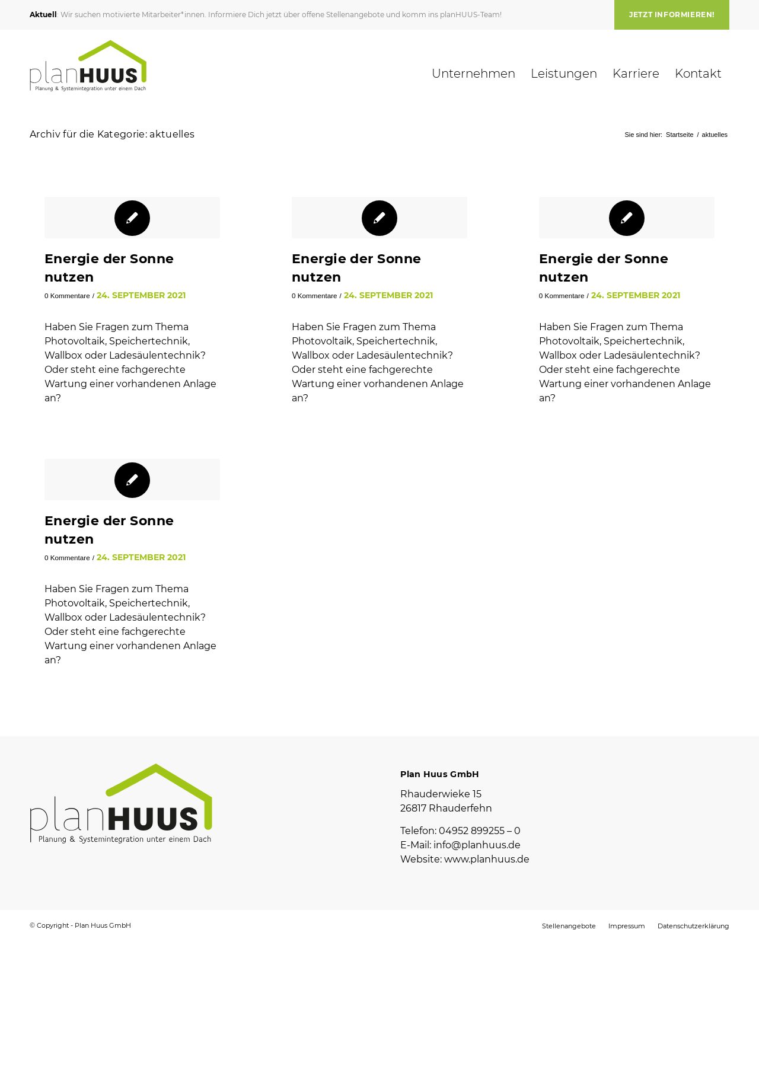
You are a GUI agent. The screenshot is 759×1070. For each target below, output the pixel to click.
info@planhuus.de (477, 845)
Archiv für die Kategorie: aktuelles (112, 134)
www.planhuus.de (487, 859)
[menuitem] (668, 15)
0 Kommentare (67, 295)
